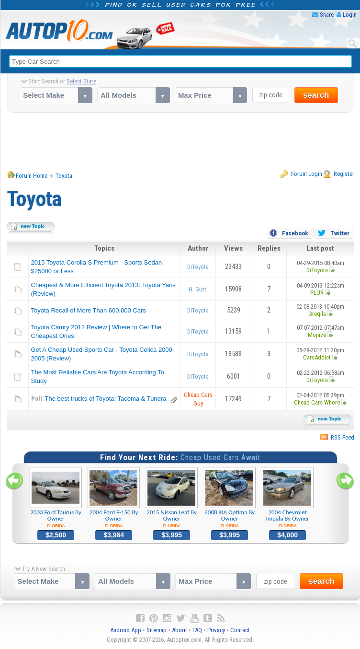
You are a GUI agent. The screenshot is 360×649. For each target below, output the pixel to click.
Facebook (295, 233)
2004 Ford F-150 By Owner (113, 498)
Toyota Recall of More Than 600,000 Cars (88, 310)
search (316, 95)
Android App (125, 630)
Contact (240, 630)
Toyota (64, 175)
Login (350, 14)
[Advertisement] (180, 141)
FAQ (197, 630)
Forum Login (306, 173)
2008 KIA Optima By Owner (229, 498)
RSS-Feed (342, 437)
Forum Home (31, 175)
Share (327, 14)
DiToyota (198, 266)
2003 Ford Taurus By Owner (55, 498)
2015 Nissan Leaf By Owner (171, 498)
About (179, 630)
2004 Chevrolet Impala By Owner (287, 498)
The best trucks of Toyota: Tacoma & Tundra (106, 398)
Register (344, 173)
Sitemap (156, 630)
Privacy (216, 630)
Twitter (339, 233)
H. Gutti (198, 289)
